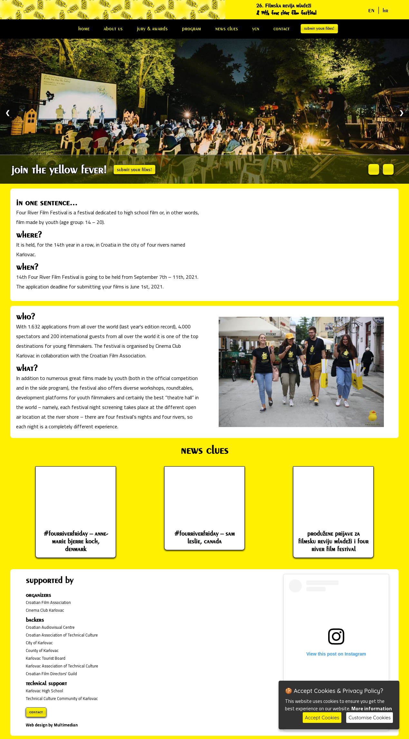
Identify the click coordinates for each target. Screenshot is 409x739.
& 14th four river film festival (286, 13)
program (191, 28)
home (84, 28)
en (371, 9)
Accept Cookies (322, 718)
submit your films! (319, 28)
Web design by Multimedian (52, 725)
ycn (255, 28)
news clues (226, 28)
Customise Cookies (369, 718)
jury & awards (152, 28)
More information (371, 708)
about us (113, 28)
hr (385, 10)
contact (281, 28)
